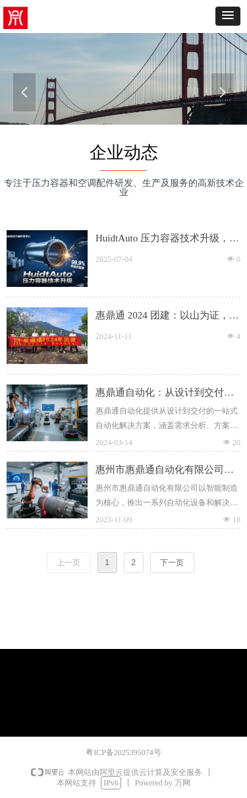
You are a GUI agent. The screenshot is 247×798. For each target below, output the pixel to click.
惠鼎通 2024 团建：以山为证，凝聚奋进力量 (162, 316)
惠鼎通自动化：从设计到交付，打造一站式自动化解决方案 (160, 393)
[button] (227, 16)
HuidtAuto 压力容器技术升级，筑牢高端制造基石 (162, 239)
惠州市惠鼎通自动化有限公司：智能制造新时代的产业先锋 (160, 470)
